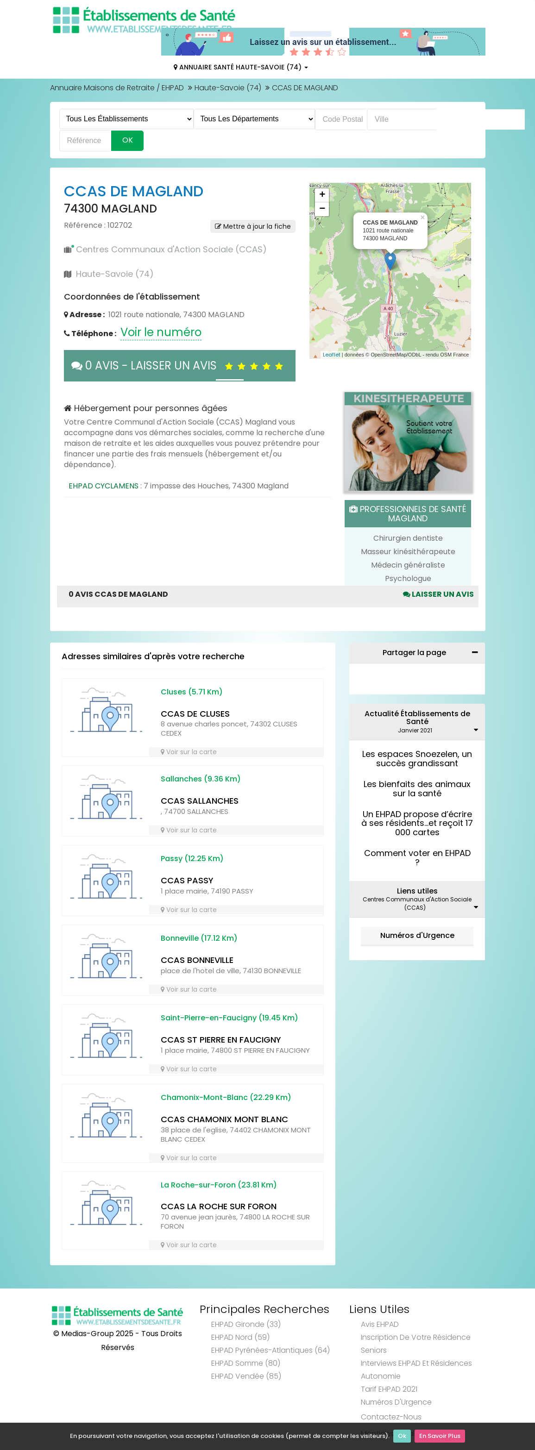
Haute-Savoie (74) (228, 87)
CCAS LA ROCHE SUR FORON (219, 1206)
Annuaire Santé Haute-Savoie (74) (241, 67)
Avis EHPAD (380, 1324)
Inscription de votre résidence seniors (416, 1344)
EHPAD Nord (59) (240, 1337)
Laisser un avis (438, 594)
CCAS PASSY (187, 880)
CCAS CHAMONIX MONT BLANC (224, 1119)
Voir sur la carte (189, 751)
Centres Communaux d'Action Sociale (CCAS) (171, 249)
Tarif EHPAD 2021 (389, 1389)
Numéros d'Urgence (417, 935)
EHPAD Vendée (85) (246, 1376)
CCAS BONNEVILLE (197, 960)
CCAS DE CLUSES (195, 713)
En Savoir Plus (439, 1436)
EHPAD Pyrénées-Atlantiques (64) (270, 1350)
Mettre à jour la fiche (253, 226)
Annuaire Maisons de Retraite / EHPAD (117, 87)
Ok (402, 1436)
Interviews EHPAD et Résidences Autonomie (416, 1369)
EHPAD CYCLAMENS (103, 486)
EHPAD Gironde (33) (246, 1324)
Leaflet (331, 354)
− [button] (322, 209)
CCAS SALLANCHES (200, 800)
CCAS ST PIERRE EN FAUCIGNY (221, 1039)
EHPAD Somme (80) (245, 1363)
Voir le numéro (160, 332)
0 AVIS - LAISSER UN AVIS (179, 365)
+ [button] (322, 195)
